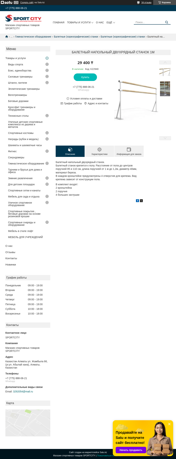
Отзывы (10, 252)
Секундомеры (16, 157)
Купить (85, 77)
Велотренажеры (17, 95)
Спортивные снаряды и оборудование (21, 223)
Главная (58, 22)
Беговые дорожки (18, 101)
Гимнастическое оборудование (33, 36)
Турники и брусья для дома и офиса (25, 171)
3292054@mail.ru (23, 391)
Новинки (10, 264)
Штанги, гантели (17, 82)
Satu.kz (103, 452)
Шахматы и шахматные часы (25, 145)
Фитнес (12, 151)
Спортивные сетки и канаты (24, 190)
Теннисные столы (18, 115)
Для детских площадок (21, 184)
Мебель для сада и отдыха (23, 196)
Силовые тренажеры (20, 76)
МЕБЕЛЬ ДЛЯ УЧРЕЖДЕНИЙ (25, 237)
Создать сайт (27, 2)
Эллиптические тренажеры (24, 88)
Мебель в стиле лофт (20, 231)
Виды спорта (15, 64)
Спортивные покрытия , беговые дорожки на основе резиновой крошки (24, 214)
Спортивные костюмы (21, 133)
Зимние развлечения (20, 178)
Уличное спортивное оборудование (20, 204)
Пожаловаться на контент (110, 455)
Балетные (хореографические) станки (76, 36)
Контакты (11, 258)
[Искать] (167, 22)
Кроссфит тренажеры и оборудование (21, 108)
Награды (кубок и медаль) (23, 139)
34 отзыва (146, 2)
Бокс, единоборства (19, 70)
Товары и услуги (79, 22)
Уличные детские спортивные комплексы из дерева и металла (25, 124)
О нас (100, 22)
